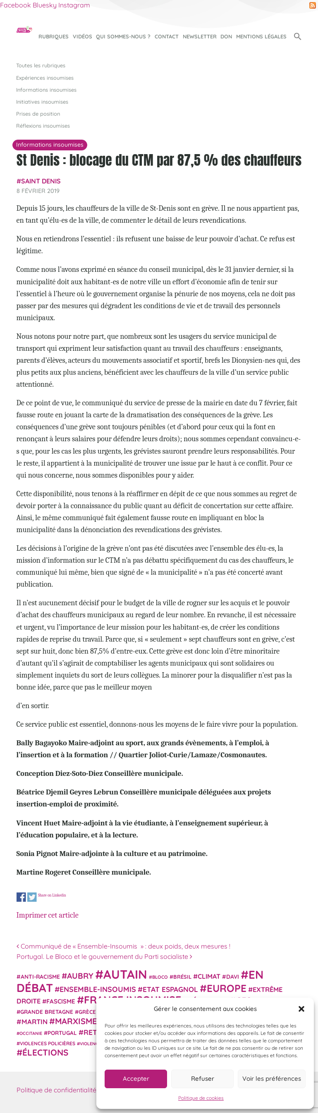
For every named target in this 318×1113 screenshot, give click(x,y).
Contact (167, 36)
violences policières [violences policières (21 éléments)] (47, 1043)
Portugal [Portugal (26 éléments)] (62, 1033)
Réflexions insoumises (43, 125)
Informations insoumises (46, 89)
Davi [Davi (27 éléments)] (232, 976)
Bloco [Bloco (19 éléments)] (160, 977)
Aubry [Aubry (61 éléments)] (80, 976)
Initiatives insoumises (42, 101)
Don (226, 36)
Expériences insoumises (45, 77)
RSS (312, 5)
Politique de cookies (201, 1098)
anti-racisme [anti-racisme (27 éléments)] (40, 976)
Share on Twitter (31, 897)
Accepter (136, 1078)
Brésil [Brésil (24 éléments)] (182, 976)
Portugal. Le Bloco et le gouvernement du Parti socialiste (104, 956)
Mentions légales (261, 36)
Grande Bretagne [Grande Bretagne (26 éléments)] (46, 1011)
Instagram (74, 5)
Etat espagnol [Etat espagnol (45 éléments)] (170, 989)
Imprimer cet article (48, 915)
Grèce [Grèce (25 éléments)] (87, 1011)
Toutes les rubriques (40, 65)
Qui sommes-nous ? (123, 36)
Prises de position (38, 113)
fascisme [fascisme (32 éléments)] (60, 1001)
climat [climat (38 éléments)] (209, 976)
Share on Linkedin (52, 895)
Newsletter (200, 36)
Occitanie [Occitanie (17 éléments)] (30, 1033)
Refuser (202, 1078)
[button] (301, 1009)
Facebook (15, 5)
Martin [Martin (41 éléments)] (35, 1021)
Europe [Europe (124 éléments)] (226, 988)
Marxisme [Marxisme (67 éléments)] (76, 1021)
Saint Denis (41, 181)
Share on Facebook (21, 897)
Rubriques (53, 36)
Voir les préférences (271, 1078)
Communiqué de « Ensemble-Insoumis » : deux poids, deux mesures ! (123, 946)
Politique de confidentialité (56, 1090)
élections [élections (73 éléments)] (45, 1052)
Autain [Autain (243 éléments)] (125, 974)
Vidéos (82, 36)
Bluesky (45, 5)
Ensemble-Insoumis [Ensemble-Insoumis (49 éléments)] (98, 989)
